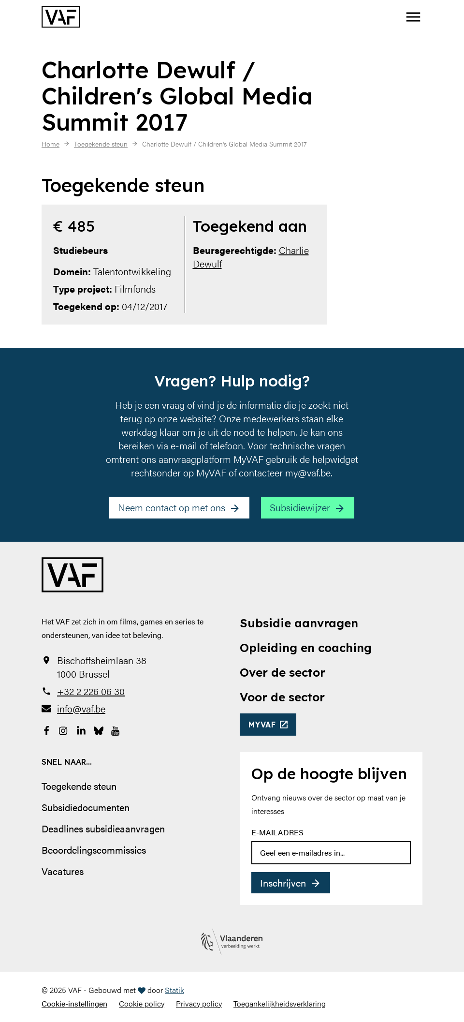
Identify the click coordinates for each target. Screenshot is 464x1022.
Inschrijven (283, 882)
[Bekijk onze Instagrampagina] (64, 730)
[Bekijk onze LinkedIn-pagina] (81, 730)
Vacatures (63, 871)
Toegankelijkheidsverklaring (279, 1003)
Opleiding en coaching (306, 647)
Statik (174, 989)
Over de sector (282, 672)
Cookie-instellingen (74, 1003)
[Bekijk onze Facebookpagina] (46, 730)
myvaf (262, 724)
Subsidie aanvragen (299, 623)
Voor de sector (282, 697)
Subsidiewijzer (300, 507)
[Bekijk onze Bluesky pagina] (98, 730)
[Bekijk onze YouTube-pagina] (116, 730)
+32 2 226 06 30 (91, 691)
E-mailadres (277, 832)
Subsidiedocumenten (86, 807)
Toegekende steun (79, 786)
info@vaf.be (81, 708)
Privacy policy (199, 1003)
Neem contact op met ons (171, 507)
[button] (413, 17)
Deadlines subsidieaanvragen (103, 828)
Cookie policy (141, 1003)
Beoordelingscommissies (94, 850)
